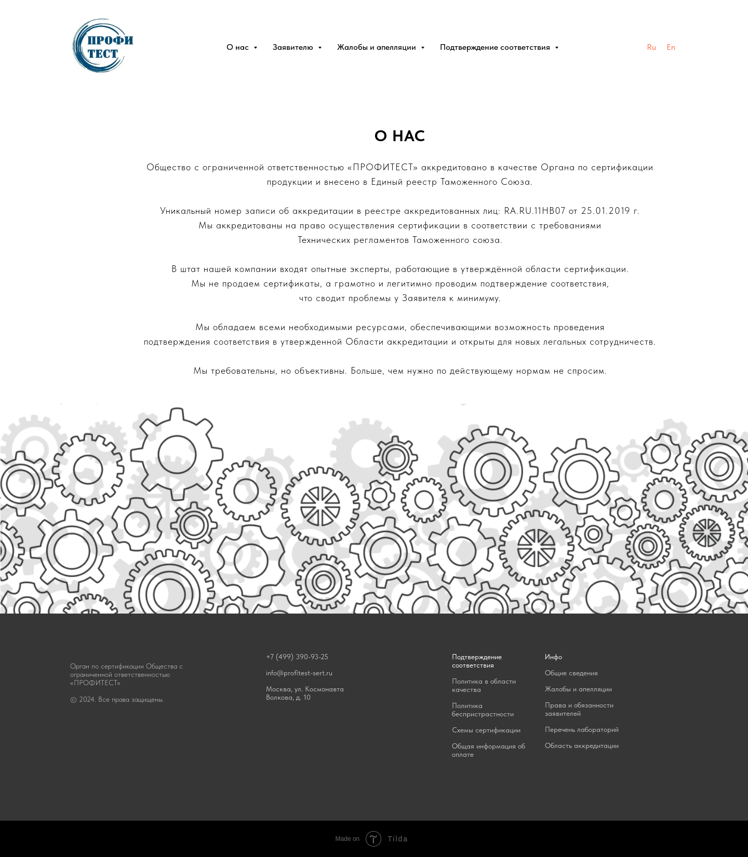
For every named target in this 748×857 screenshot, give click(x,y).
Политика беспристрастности (483, 709)
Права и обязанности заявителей (579, 709)
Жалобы (558, 689)
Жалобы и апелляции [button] (377, 47)
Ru (651, 47)
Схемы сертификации (486, 730)
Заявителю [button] (294, 47)
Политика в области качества (484, 685)
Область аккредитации (582, 745)
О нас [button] (238, 47)
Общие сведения (571, 673)
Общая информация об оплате (488, 750)
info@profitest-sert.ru (299, 673)
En (670, 47)
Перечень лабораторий (582, 729)
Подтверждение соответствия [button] (496, 47)
